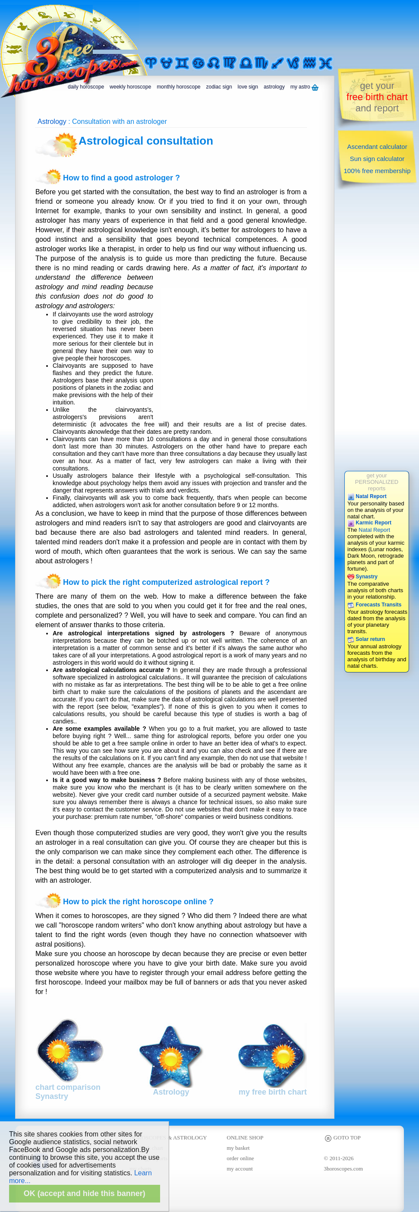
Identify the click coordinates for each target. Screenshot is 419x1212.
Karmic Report (369, 523)
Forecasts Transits (374, 605)
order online (240, 1158)
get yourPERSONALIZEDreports (376, 482)
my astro (304, 87)
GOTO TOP (342, 1137)
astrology (274, 87)
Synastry (362, 577)
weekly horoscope (130, 87)
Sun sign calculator (377, 158)
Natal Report (367, 496)
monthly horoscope (178, 87)
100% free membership (376, 170)
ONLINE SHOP (245, 1137)
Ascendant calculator (377, 146)
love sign (248, 87)
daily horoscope (86, 87)
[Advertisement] (127, 27)
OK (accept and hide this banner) (84, 1193)
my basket (238, 1148)
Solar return (366, 639)
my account (240, 1168)
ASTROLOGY (190, 1137)
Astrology (52, 121)
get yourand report (377, 97)
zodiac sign (219, 87)
